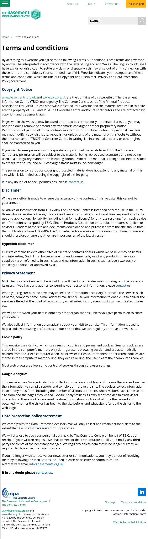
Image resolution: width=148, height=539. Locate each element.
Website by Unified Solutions (129, 522)
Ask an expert (136, 4)
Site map (110, 502)
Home (5, 37)
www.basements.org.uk (19, 97)
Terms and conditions (133, 502)
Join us (91, 4)
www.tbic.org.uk (54, 97)
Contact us (111, 4)
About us (72, 4)
